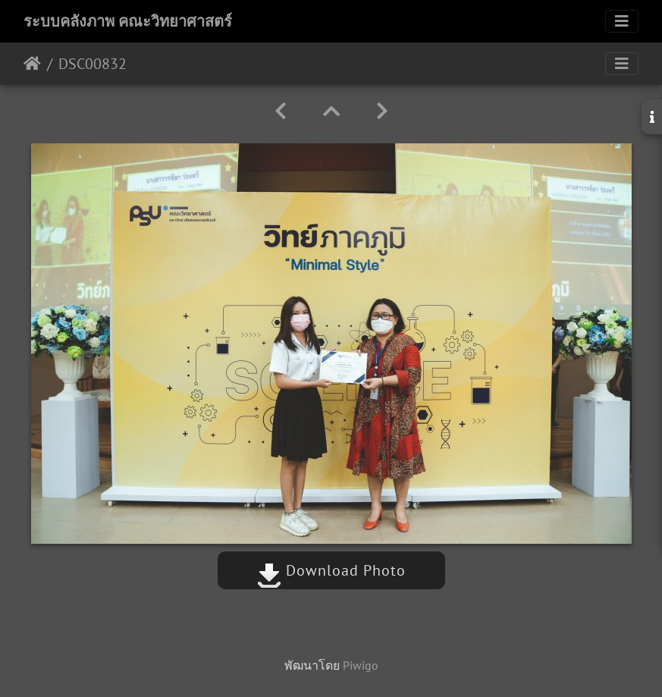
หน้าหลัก (32, 63)
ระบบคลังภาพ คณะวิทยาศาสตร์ (128, 21)
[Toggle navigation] (621, 21)
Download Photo (331, 570)
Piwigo (360, 665)
